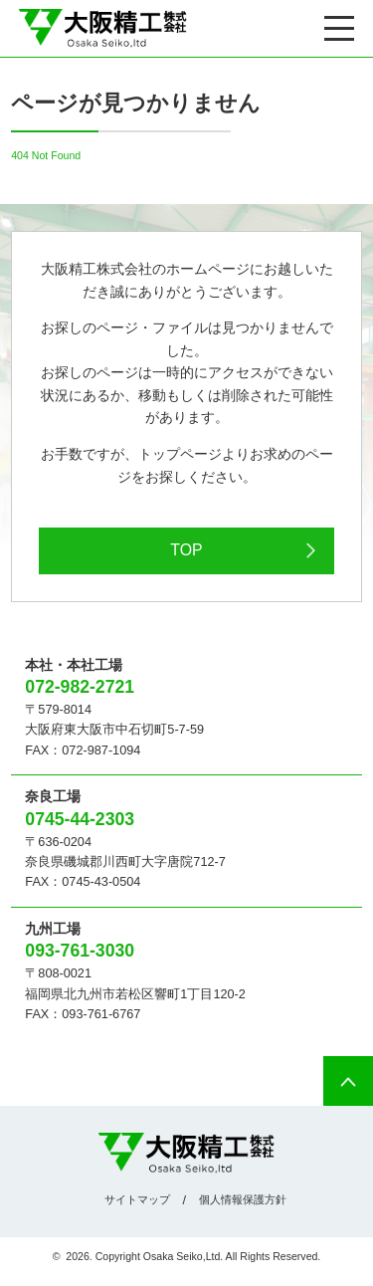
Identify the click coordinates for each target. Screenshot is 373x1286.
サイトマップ (137, 1199)
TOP (186, 549)
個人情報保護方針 (242, 1199)
